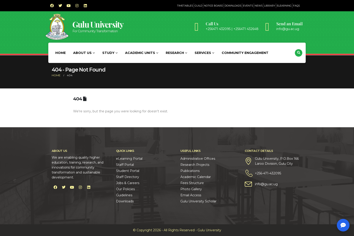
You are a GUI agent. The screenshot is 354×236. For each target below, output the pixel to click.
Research (175, 53)
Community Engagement (245, 53)
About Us (82, 53)
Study (108, 53)
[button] (298, 53)
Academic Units (140, 53)
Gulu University (97, 24)
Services (203, 53)
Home (60, 53)
